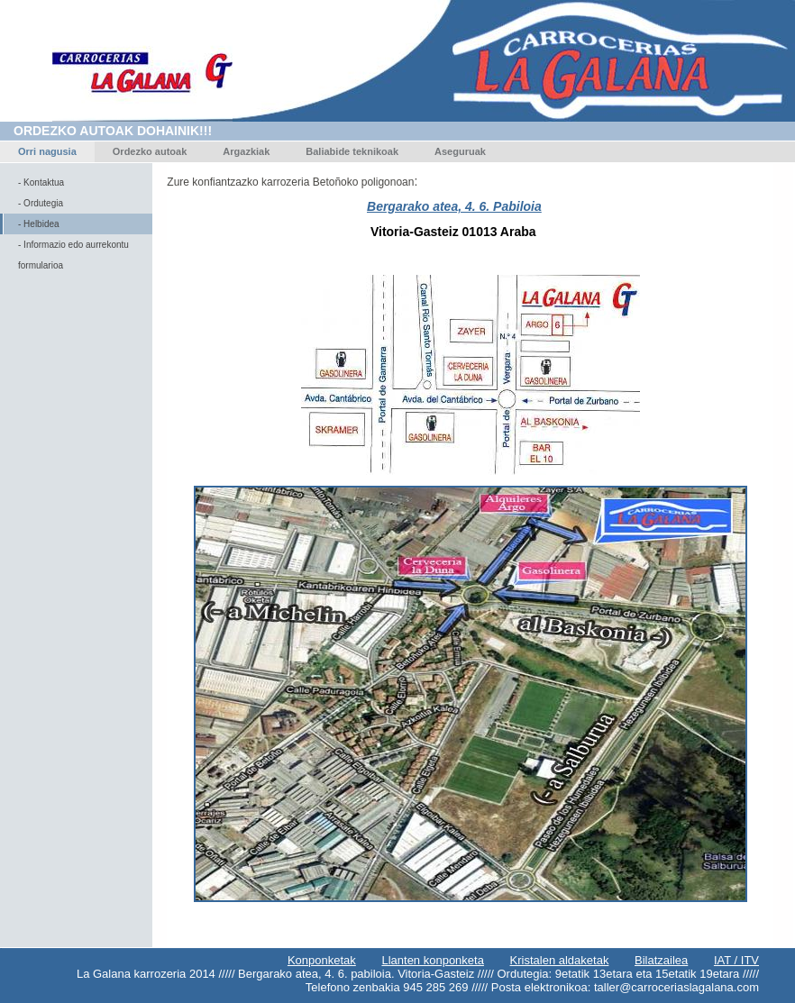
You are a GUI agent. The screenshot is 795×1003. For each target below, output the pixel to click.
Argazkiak (246, 151)
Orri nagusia (47, 151)
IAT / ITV (736, 960)
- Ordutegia (40, 203)
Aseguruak (460, 151)
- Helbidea (38, 224)
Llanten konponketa (432, 960)
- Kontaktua (41, 182)
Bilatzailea (661, 960)
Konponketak (322, 960)
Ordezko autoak (150, 151)
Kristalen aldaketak (559, 960)
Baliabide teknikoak (352, 151)
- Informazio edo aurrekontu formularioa (73, 255)
